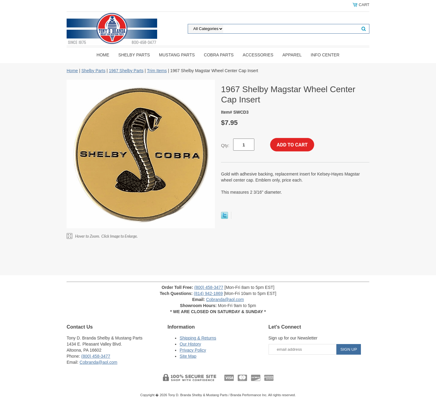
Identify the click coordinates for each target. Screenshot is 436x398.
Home (103, 54)
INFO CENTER (325, 54)
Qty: (225, 145)
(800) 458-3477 (208, 287)
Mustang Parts (177, 54)
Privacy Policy (193, 350)
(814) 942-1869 (208, 293)
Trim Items (157, 70)
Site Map (188, 356)
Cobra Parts (218, 54)
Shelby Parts (134, 54)
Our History (190, 344)
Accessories (258, 54)
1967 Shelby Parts (126, 70)
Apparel (292, 54)
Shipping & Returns (198, 338)
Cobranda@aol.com (225, 299)
